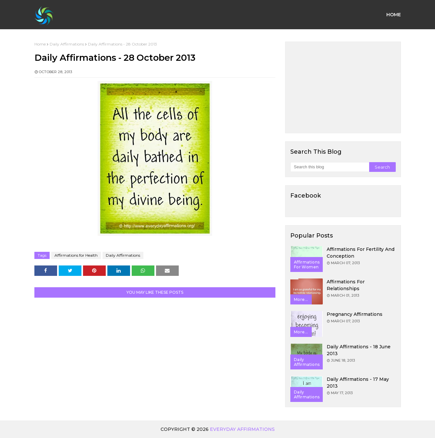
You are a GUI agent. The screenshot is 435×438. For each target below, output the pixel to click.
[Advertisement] (343, 87)
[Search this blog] (329, 167)
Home (40, 44)
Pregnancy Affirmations (354, 314)
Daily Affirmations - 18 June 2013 (359, 350)
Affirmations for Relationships (346, 285)
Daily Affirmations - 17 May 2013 (358, 382)
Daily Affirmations (67, 44)
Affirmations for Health (76, 255)
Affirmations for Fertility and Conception (360, 252)
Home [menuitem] (393, 15)
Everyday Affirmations (242, 429)
